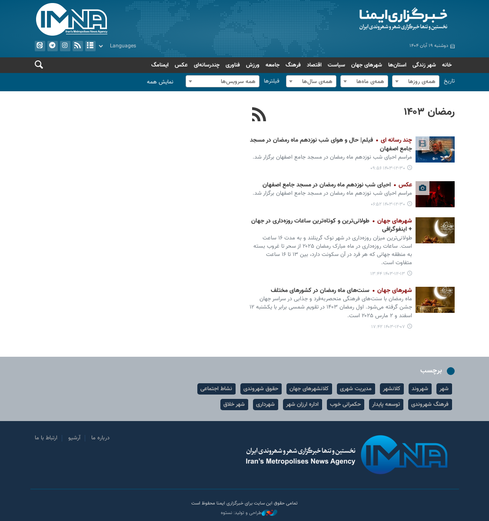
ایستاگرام (64, 46)
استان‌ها (397, 65)
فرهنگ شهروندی (430, 404)
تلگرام (52, 46)
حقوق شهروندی (261, 389)
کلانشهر (392, 389)
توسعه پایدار (386, 404)
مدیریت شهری (356, 389)
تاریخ (449, 81)
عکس (181, 65)
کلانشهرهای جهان (309, 389)
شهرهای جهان (366, 65)
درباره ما (100, 438)
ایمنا (352, 19)
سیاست (336, 65)
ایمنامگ (160, 65)
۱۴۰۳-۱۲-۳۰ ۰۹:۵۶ (387, 168)
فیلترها (271, 81)
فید (77, 46)
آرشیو (90, 46)
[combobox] (415, 81)
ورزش (252, 65)
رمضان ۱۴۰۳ (429, 112)
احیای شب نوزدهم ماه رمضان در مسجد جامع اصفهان (337, 185)
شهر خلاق (234, 404)
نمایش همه (160, 82)
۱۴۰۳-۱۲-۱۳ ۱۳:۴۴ (387, 274)
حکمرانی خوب (345, 404)
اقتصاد (314, 65)
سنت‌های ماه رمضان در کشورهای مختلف (341, 290)
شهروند (420, 389)
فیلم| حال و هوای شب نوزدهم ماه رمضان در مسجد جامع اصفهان (331, 145)
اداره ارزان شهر (302, 404)
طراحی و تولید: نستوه (249, 513)
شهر (444, 389)
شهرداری (265, 404)
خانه (447, 65)
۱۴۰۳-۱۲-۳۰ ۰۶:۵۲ (388, 204)
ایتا (39, 46)
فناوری (233, 65)
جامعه (272, 65)
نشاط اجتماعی (217, 389)
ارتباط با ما (46, 438)
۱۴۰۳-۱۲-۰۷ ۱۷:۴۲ (388, 327)
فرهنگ (293, 65)
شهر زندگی (424, 65)
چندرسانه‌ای (207, 65)
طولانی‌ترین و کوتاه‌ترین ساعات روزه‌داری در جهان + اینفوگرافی (331, 225)
